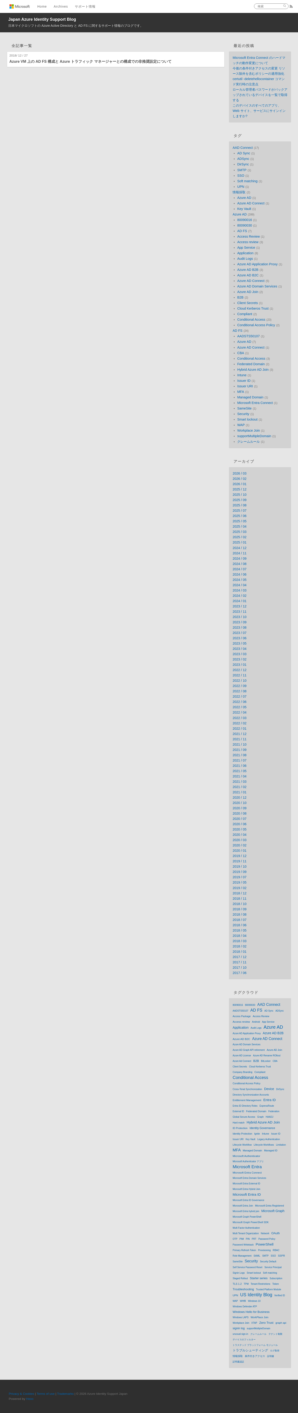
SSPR (281, 1255)
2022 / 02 (239, 723)
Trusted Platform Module (268, 1289)
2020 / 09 (239, 808)
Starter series (259, 1278)
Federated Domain (251, 364)
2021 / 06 (239, 766)
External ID (238, 1111)
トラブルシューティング (250, 1350)
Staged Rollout (240, 1278)
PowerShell (264, 1244)
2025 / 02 (239, 537)
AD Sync (243, 153)
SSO (240, 175)
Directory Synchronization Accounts (251, 1094)
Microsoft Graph (272, 1211)
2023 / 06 (239, 638)
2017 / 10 (239, 967)
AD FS (242, 231)
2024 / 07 (239, 569)
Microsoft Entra (247, 1166)
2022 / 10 (239, 680)
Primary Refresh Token (244, 1250)
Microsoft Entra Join (243, 1205)
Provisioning (264, 1250)
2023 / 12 (239, 606)
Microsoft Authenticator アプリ (248, 1161)
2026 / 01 (239, 484)
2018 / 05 (239, 930)
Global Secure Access (244, 1117)
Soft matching (247, 181)
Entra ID (269, 1100)
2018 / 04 (239, 936)
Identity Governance (262, 1128)
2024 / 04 (239, 585)
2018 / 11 (239, 898)
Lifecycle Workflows (264, 1145)
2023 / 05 (239, 643)
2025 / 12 (239, 489)
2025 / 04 (239, 526)
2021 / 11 (239, 739)
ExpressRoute (267, 1106)
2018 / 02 (239, 946)
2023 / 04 (239, 649)
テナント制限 (275, 1334)
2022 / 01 (239, 728)
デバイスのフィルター (244, 1339)
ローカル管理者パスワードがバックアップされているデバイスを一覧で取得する (260, 95)
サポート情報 (85, 6)
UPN (240, 186)
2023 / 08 (239, 627)
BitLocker (266, 1061)
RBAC (276, 1250)
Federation (273, 1111)
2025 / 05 (239, 521)
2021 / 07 (239, 760)
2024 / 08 (239, 564)
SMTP (241, 170)
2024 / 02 (239, 595)
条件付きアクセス (255, 1356)
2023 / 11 (239, 611)
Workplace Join (248, 430)
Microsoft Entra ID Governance (248, 1200)
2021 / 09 (239, 750)
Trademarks (65, 1393)
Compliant (244, 314)
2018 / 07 (239, 920)
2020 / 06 (239, 824)
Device (269, 1089)
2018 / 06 (239, 925)
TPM (246, 1284)
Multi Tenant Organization (246, 1233)
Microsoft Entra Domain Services (249, 1178)
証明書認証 (238, 1361)
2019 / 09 (239, 872)
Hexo (30, 1399)
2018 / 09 (239, 909)
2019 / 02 (239, 888)
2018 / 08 (239, 914)
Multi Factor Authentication (246, 1228)
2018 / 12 (239, 893)
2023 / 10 (239, 617)
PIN (248, 1239)
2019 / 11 (239, 861)
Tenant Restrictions (260, 1284)
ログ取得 (274, 1350)
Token (275, 1283)
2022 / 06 (239, 702)
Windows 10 (254, 1301)
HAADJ (269, 1117)
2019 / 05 (239, 882)
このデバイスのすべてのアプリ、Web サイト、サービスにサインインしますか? (259, 111)
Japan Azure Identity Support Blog (42, 19)
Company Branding (242, 1072)
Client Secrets (247, 303)
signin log (239, 1328)
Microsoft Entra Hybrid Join (246, 1189)
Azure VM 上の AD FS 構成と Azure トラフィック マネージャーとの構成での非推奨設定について (90, 61)
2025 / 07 (239, 510)
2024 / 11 (239, 553)
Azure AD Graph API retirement (249, 1050)
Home (42, 6)
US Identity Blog (256, 1294)
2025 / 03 (239, 532)
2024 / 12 (239, 548)
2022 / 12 (239, 670)
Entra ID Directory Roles (245, 1106)
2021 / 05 (239, 771)
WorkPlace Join (259, 1317)
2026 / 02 (239, 479)
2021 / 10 (239, 744)
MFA (240, 392)
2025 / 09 (239, 500)
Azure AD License (242, 1055)
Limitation (281, 1145)
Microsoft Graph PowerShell (247, 1217)
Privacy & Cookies (21, 1393)
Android (256, 1022)
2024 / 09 (239, 558)
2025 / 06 (239, 516)
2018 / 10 (239, 904)
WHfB (243, 1301)
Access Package (242, 1016)
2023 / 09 (239, 622)
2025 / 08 (239, 505)
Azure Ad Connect (242, 1061)
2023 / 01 (239, 664)
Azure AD (244, 198)
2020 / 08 (239, 813)
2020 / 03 (239, 840)
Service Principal (272, 1267)
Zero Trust (266, 1322)
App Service (246, 247)
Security (243, 414)
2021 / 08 (239, 755)
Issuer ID (244, 380)
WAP (241, 425)
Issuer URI (245, 386)
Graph (260, 1117)
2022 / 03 (239, 718)
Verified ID (279, 1295)
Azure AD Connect (250, 203)
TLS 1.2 (237, 1283)
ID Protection (240, 1128)
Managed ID (271, 1150)
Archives (61, 6)
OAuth (275, 1233)
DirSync (243, 164)
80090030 (244, 225)
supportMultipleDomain (254, 436)
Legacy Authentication (268, 1139)
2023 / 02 (239, 659)
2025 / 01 (239, 542)
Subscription (276, 1278)
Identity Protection (242, 1133)
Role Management (242, 1256)
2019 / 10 (239, 866)
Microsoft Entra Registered (269, 1205)
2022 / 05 (239, 707)
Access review (247, 242)
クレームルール (248, 441)
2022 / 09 (239, 686)
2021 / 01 (239, 792)
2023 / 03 (239, 654)
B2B (240, 297)
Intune (241, 375)
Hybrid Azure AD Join (253, 369)
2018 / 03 (239, 941)
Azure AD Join (247, 292)
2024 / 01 (239, 601)
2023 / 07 (239, 633)
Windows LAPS (240, 1317)
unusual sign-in (240, 1334)
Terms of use (46, 1393)
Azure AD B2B (247, 270)
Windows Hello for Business (251, 1312)
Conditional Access (251, 319)
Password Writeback (243, 1244)
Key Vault (244, 209)
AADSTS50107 (248, 336)
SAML (257, 1255)
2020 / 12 (239, 797)
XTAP (254, 1323)
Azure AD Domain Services (257, 286)
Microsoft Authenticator (246, 1155)
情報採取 (239, 192)
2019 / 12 (239, 856)
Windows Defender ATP (245, 1306)
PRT (254, 1239)
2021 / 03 (239, 781)
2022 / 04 (239, 712)
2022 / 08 (239, 691)
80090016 (244, 220)
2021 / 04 (239, 776)
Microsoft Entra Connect (255, 403)
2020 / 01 (239, 850)
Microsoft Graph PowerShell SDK (251, 1222)
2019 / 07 (239, 877)
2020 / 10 (239, 803)
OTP (235, 1239)
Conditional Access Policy (256, 325)
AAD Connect (243, 147)
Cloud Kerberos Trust (253, 308)
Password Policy (266, 1239)
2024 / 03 (239, 590)
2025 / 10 (239, 494)
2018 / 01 (239, 951)
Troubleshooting (243, 1289)
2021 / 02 (239, 787)
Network (265, 1233)
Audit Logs (245, 258)
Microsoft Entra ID (247, 1194)
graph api (280, 1322)
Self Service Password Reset (247, 1267)
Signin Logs (239, 1273)
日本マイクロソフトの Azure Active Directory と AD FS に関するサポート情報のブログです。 (75, 25)
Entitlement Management (247, 1100)
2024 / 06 (239, 574)
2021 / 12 (239, 734)
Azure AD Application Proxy (257, 264)
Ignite (257, 1133)
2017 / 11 (239, 962)
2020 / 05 (239, 829)
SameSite (244, 408)
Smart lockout (247, 419)
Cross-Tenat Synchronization (247, 1089)
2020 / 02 (239, 845)
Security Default (268, 1261)
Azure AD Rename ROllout (266, 1055)
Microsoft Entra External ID (246, 1183)
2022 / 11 (239, 675)
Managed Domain (250, 397)
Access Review (248, 236)
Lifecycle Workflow (242, 1145)
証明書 (270, 1356)
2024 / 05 (239, 580)
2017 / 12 (239, 957)
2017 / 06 (239, 973)
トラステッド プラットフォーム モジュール (255, 1345)
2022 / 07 (239, 696)
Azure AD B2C (248, 275)
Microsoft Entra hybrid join (246, 1211)
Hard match (239, 1122)
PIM (242, 1238)
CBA (240, 353)
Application (245, 253)
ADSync (243, 159)
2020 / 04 (239, 834)
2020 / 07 (239, 819)
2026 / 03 (239, 473)
